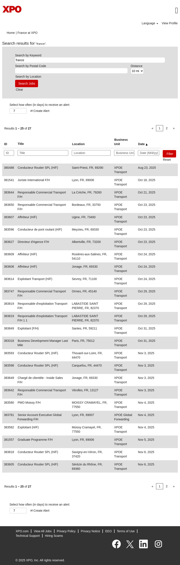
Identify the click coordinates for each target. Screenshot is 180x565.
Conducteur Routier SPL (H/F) (38, 167)
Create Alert (39, 111)
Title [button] (21, 144)
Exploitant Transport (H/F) (35, 279)
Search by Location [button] (28, 76)
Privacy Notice (90, 531)
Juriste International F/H (34, 180)
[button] (120, 10)
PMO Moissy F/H (29, 402)
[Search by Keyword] (90, 60)
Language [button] (150, 23)
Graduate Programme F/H (35, 439)
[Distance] (137, 71)
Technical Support (28, 535)
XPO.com (22, 531)
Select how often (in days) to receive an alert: (40, 104)
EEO (108, 531)
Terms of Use (126, 531)
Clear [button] (19, 89)
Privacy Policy (66, 531)
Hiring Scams (54, 535)
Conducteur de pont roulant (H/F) (40, 229)
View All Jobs (42, 531)
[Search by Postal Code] (71, 70)
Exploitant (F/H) (28, 328)
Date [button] (142, 144)
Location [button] (78, 144)
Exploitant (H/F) (28, 427)
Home (11, 32)
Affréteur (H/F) (27, 217)
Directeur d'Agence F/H (33, 242)
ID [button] (5, 144)
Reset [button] (167, 159)
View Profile (170, 23)
